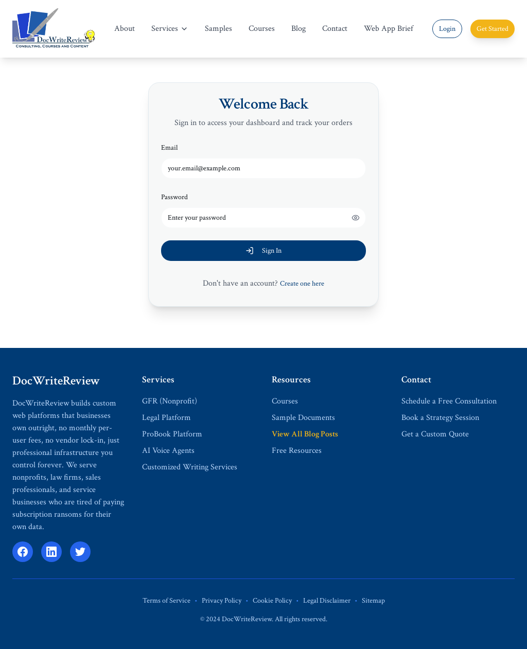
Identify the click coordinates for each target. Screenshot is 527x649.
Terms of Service (166, 600)
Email (169, 147)
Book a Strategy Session (440, 417)
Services (169, 28)
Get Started (492, 28)
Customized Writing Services (189, 467)
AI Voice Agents (168, 450)
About (124, 28)
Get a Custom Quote (435, 434)
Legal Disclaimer (326, 600)
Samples (218, 28)
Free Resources (297, 450)
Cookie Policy (272, 600)
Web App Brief (388, 28)
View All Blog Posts (305, 434)
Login (447, 28)
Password (174, 197)
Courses (262, 28)
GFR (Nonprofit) (169, 401)
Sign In (263, 250)
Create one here (302, 283)
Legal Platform (166, 417)
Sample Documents (303, 417)
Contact (334, 28)
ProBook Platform (172, 434)
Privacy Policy (221, 600)
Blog (298, 28)
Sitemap (373, 600)
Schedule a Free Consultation (449, 401)
